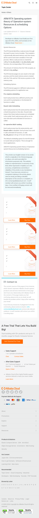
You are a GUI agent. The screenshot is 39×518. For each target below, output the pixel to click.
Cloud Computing (16, 473)
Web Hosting (30, 446)
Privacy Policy (19, 499)
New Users (15, 464)
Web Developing (15, 476)
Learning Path (6, 464)
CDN (19, 442)
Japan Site (5, 458)
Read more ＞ (19, 43)
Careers (4, 499)
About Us (11, 499)
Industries (26, 473)
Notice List (5, 501)
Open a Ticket (10, 369)
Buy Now (27, 220)
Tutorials (24, 476)
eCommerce (21, 446)
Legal (27, 499)
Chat (7, 356)
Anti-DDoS (25, 442)
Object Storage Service (9, 446)
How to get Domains (8, 461)
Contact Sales (18, 356)
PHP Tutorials (32, 476)
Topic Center (6, 473)
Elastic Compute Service (9, 442)
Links (11, 501)
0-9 (18, 488)
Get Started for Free (12, 341)
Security (4, 449)
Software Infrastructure (23, 461)
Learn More (11, 220)
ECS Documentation (15, 458)
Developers (5, 476)
